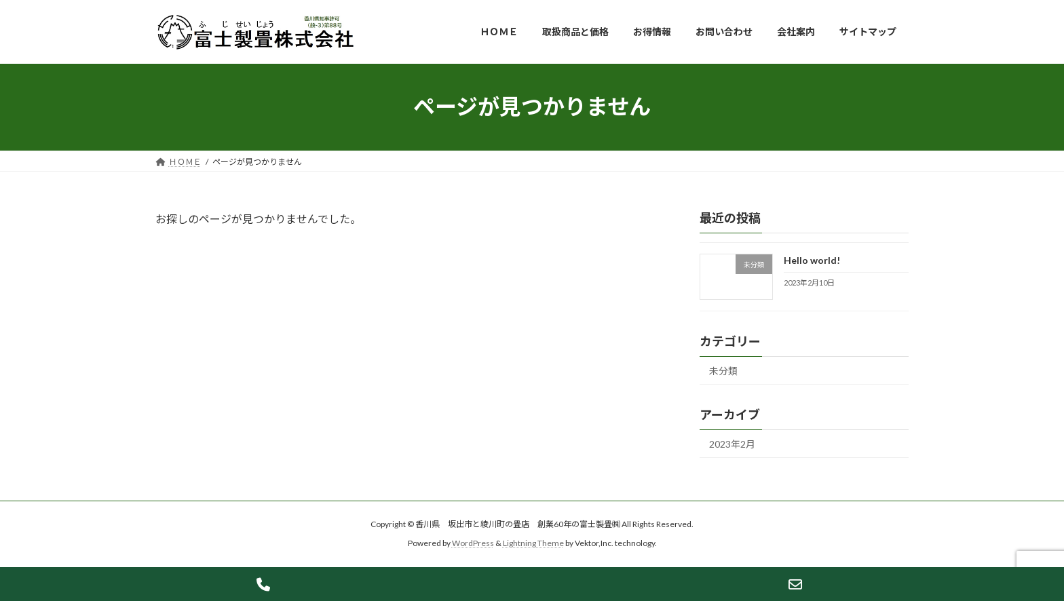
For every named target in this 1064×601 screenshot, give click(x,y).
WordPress (473, 544)
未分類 (723, 370)
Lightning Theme (533, 544)
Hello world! (812, 260)
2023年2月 (732, 444)
